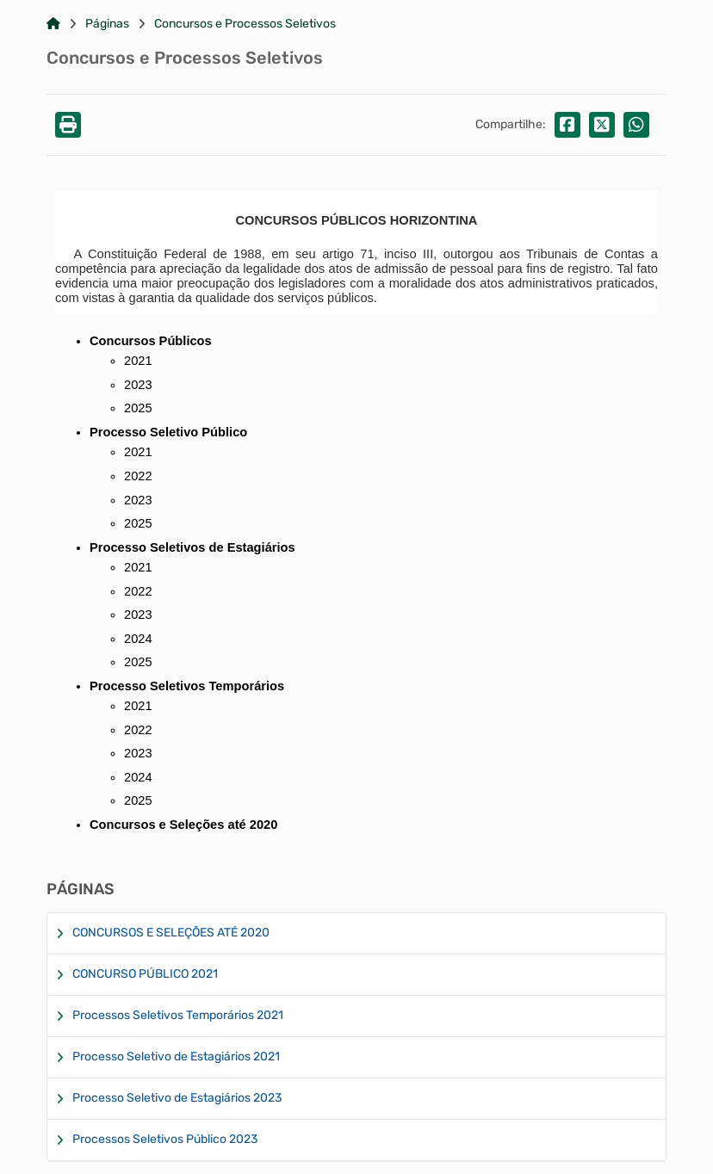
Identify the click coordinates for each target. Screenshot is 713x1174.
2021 (138, 361)
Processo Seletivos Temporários (187, 686)
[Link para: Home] (53, 24)
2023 (138, 385)
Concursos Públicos (151, 341)
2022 (138, 476)
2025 (138, 800)
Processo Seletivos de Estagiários (192, 547)
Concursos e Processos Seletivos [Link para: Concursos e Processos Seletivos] (245, 24)
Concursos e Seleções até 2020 (183, 824)
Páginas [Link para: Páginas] (107, 24)
